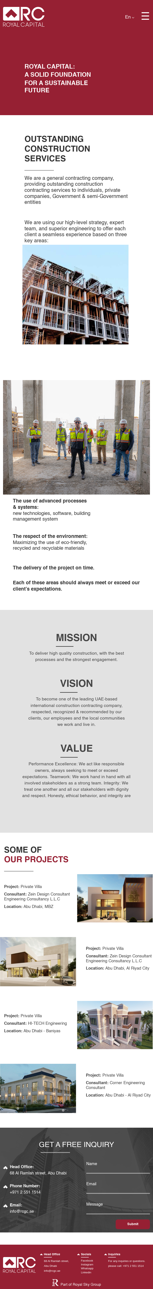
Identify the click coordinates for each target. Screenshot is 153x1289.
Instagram (87, 1264)
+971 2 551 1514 (25, 1193)
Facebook (87, 1260)
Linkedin (86, 1272)
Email (91, 1184)
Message (94, 1205)
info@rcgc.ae (22, 1212)
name (91, 1164)
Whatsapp (87, 1268)
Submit (132, 1224)
